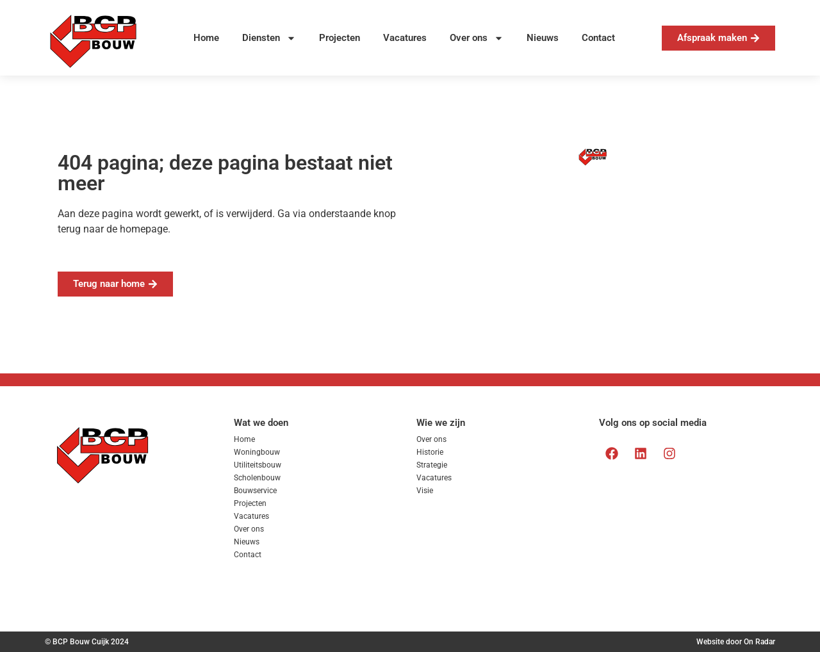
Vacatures (405, 38)
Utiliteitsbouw (257, 464)
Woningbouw (257, 452)
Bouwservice (255, 490)
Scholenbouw (257, 477)
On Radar (759, 641)
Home (206, 38)
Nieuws (543, 38)
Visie (424, 490)
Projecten (339, 38)
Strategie (431, 464)
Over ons (477, 38)
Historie (429, 452)
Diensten (269, 38)
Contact (598, 38)
